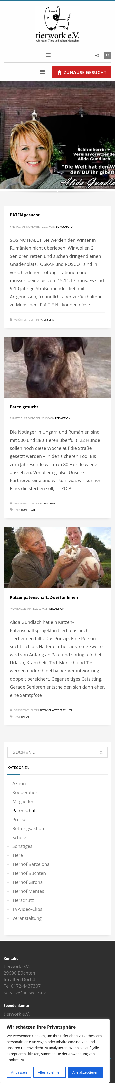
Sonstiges (22, 846)
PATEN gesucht (25, 215)
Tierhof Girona (27, 882)
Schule (19, 837)
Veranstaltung (27, 918)
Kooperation (25, 792)
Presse (19, 819)
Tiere (17, 855)
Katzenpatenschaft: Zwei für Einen (44, 597)
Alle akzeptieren (85, 1072)
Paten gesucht (24, 407)
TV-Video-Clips (27, 909)
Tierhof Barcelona (31, 864)
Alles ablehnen (49, 1072)
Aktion (19, 783)
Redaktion (63, 418)
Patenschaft (48, 319)
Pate (32, 509)
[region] (55, 1051)
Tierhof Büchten (29, 873)
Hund (25, 509)
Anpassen (19, 1072)
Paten (25, 716)
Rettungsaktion (28, 828)
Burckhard (64, 226)
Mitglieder (23, 801)
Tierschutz (65, 710)
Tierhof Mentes (28, 891)
